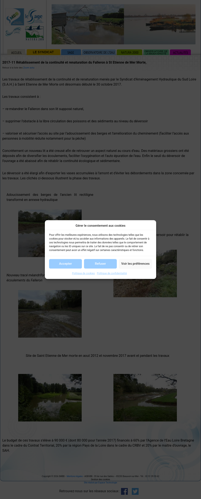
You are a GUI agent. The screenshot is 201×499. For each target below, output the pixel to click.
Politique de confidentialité (112, 273)
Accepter (65, 264)
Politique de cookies (83, 273)
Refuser (100, 264)
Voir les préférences (135, 264)
